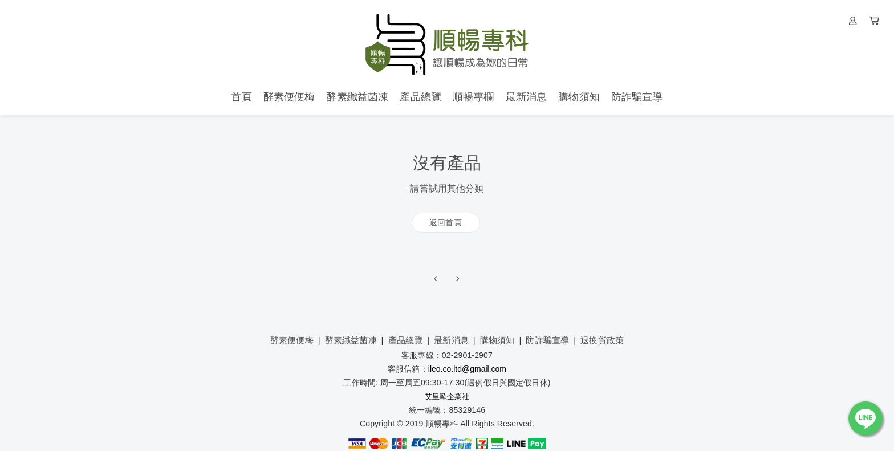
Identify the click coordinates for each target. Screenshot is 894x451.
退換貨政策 (602, 340)
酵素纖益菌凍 (351, 340)
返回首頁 (445, 222)
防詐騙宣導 (547, 340)
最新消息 (451, 340)
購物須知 (497, 340)
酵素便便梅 (292, 340)
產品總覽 (405, 340)
